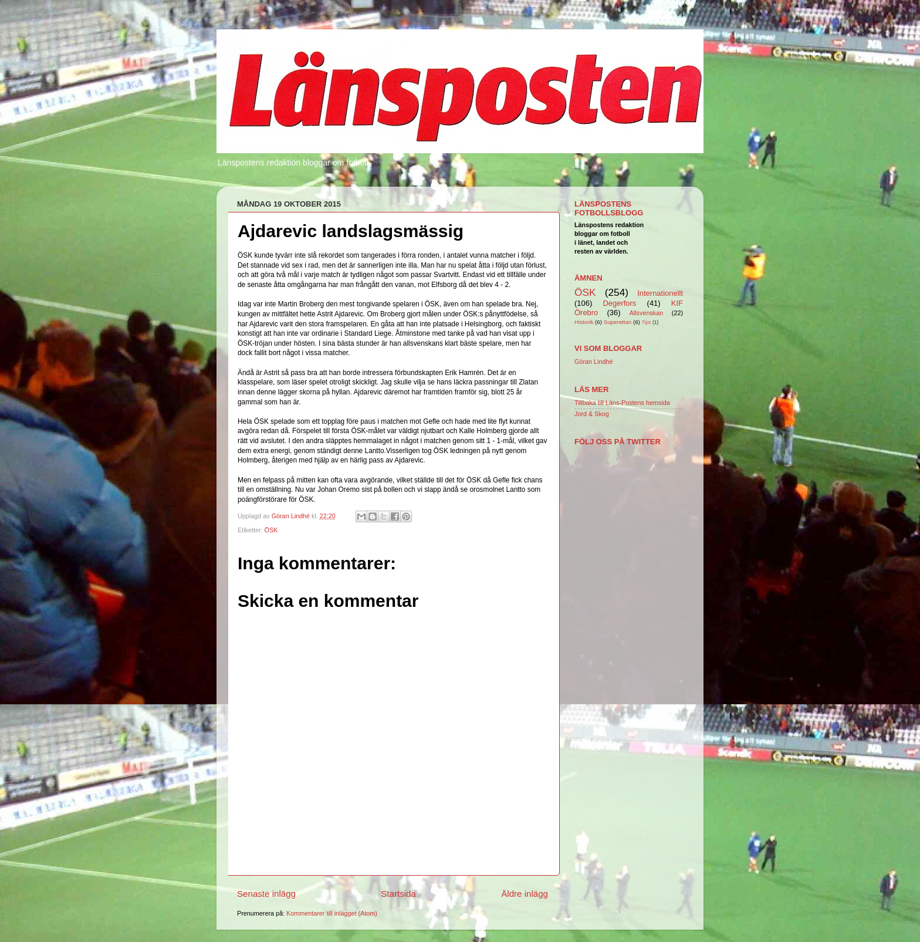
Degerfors (619, 303)
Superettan (618, 322)
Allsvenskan (647, 312)
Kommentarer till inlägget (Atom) (331, 913)
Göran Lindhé (593, 361)
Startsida (398, 894)
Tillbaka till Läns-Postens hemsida (622, 402)
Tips (646, 322)
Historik (583, 322)
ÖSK (271, 530)
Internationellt (660, 293)
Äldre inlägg (524, 894)
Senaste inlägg (266, 894)
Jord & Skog (591, 413)
